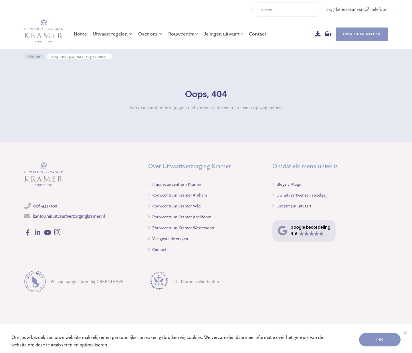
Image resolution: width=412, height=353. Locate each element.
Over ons (150, 34)
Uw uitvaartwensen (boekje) (299, 195)
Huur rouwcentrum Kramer (174, 184)
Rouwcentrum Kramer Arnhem (177, 195)
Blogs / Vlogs (286, 184)
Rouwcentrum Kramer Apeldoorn (179, 216)
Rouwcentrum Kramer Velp (174, 206)
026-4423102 (45, 206)
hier (238, 107)
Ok (379, 339)
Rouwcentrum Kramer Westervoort (181, 227)
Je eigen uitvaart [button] (222, 34)
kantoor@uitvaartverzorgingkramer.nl (69, 216)
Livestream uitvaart (291, 206)
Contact (257, 34)
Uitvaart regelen (112, 34)
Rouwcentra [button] (181, 34)
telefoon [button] (376, 9)
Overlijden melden (362, 34)
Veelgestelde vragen (168, 238)
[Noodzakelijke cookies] (405, 333)
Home (80, 34)
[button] (304, 230)
